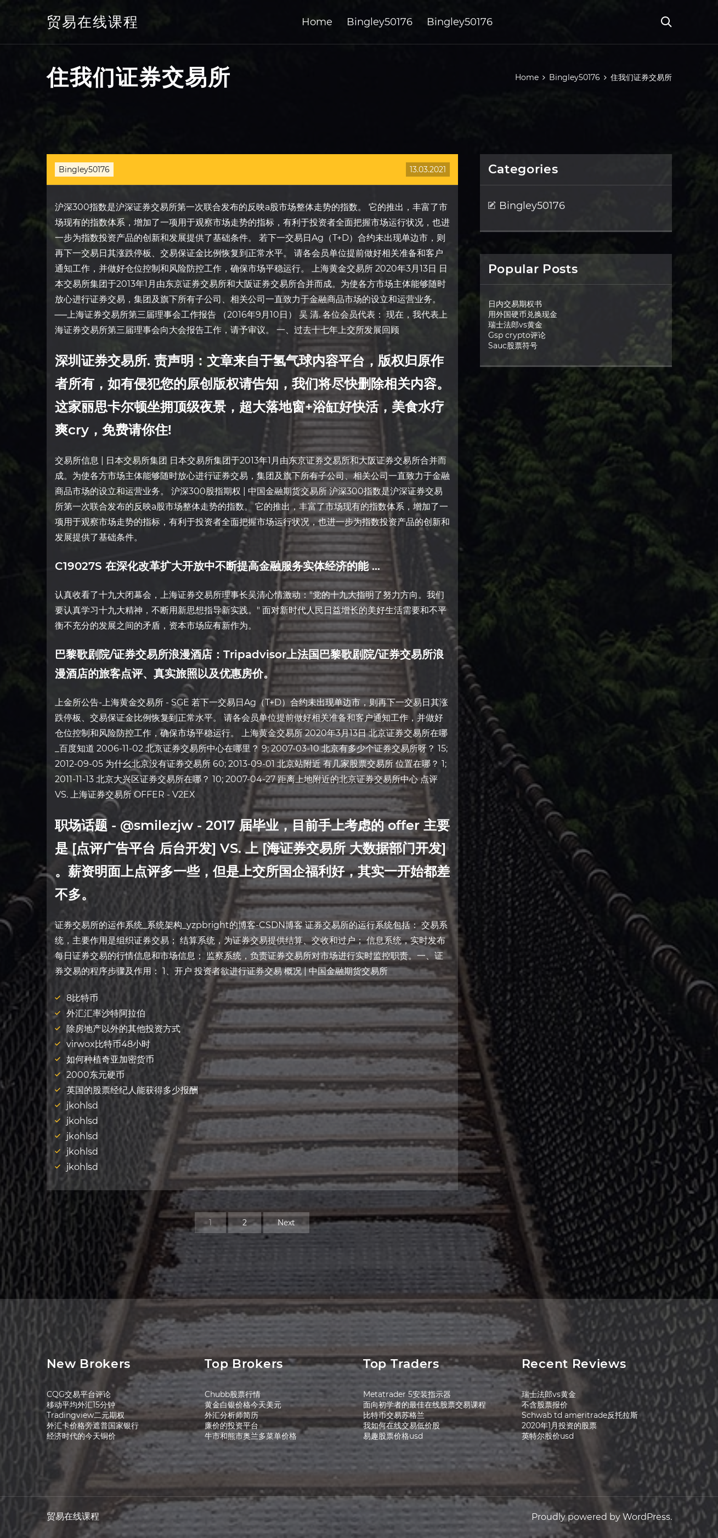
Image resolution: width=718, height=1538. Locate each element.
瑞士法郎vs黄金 (515, 325)
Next (286, 1223)
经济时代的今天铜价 (81, 1436)
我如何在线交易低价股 (401, 1425)
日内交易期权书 (515, 304)
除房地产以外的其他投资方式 (123, 1029)
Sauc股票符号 (513, 345)
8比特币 (82, 998)
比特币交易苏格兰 (394, 1415)
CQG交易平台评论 (79, 1394)
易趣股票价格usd (393, 1436)
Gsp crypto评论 (517, 335)
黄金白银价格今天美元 (243, 1405)
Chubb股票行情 (233, 1394)
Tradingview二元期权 (86, 1415)
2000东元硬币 (95, 1075)
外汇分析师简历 (231, 1415)
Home (317, 22)
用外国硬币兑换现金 (522, 314)
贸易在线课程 (93, 22)
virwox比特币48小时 (108, 1044)
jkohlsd (82, 1105)
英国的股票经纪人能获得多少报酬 (132, 1090)
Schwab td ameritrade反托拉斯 (580, 1415)
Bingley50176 (379, 22)
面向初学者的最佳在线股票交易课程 (424, 1405)
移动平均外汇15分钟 (81, 1405)
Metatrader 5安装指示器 (407, 1394)
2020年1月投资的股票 (559, 1425)
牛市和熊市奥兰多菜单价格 (251, 1436)
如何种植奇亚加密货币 (110, 1059)
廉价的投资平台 (231, 1425)
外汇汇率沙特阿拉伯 (105, 1013)
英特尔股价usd (548, 1436)
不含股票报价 (545, 1405)
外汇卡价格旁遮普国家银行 (93, 1425)
